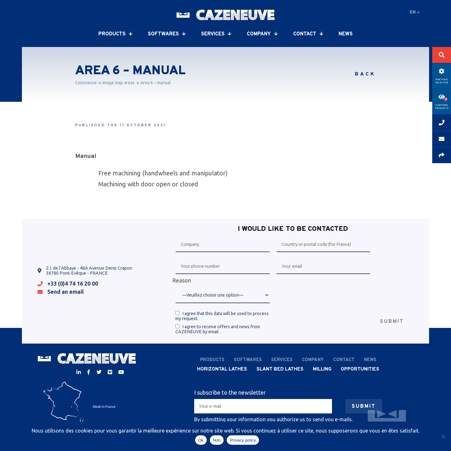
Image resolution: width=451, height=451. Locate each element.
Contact (308, 34)
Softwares (166, 34)
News (346, 34)
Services (216, 34)
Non (217, 440)
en (415, 11)
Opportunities (360, 369)
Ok (201, 440)
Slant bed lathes (280, 369)
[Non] (443, 436)
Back (365, 74)
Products (115, 34)
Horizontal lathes (222, 369)
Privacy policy (243, 440)
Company (262, 34)
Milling (322, 369)
